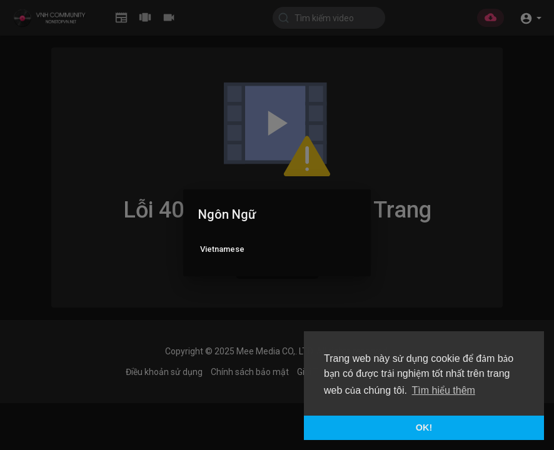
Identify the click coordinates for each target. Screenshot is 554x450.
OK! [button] (424, 427)
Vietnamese (222, 249)
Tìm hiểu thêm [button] (443, 390)
